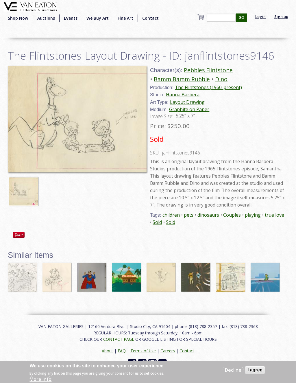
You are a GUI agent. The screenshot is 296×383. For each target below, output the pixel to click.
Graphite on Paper (189, 109)
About (107, 350)
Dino (221, 79)
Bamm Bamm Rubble (182, 79)
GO (241, 17)
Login (260, 16)
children (171, 215)
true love (274, 215)
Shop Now (18, 18)
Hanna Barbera (182, 94)
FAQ (122, 350)
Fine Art (125, 18)
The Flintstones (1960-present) (208, 87)
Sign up (281, 16)
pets (188, 215)
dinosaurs (208, 215)
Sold (157, 222)
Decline (233, 370)
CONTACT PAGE (118, 339)
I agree (254, 369)
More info (40, 379)
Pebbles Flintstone (208, 70)
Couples (232, 215)
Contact (150, 18)
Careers (167, 350)
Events (70, 18)
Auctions (46, 18)
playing (253, 215)
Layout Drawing (187, 102)
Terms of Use (143, 350)
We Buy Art (97, 18)
